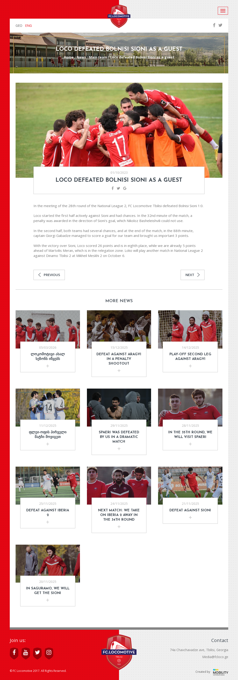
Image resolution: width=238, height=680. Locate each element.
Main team (98, 57)
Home (69, 57)
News (81, 57)
